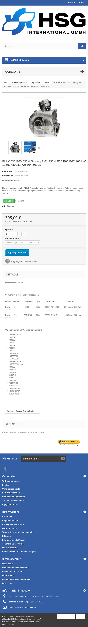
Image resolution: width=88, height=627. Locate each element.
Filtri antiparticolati (11, 493)
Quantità (9, 229)
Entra (81, 2)
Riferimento (7, 171)
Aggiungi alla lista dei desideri (25, 261)
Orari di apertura (10, 548)
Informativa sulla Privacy (13, 540)
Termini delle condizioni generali (17, 532)
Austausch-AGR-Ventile (13, 500)
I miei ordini (7, 564)
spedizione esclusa (24, 221)
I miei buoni (7, 583)
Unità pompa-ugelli (11, 489)
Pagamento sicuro (10, 520)
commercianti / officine (13, 544)
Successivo (39, 147)
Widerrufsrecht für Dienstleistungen (19, 551)
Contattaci (71, 2)
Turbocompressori (10, 481)
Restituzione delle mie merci (15, 568)
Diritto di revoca (9, 528)
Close (80, 616)
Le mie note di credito (12, 571)
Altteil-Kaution (12, 238)
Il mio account (11, 559)
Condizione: (7, 176)
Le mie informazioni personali (16, 579)
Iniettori (5, 485)
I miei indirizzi (8, 575)
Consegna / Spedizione (13, 524)
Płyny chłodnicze (10, 504)
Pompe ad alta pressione (13, 497)
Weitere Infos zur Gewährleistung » (22, 411)
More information (66, 616)
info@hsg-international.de (25, 607)
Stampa (10, 206)
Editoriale (6, 536)
